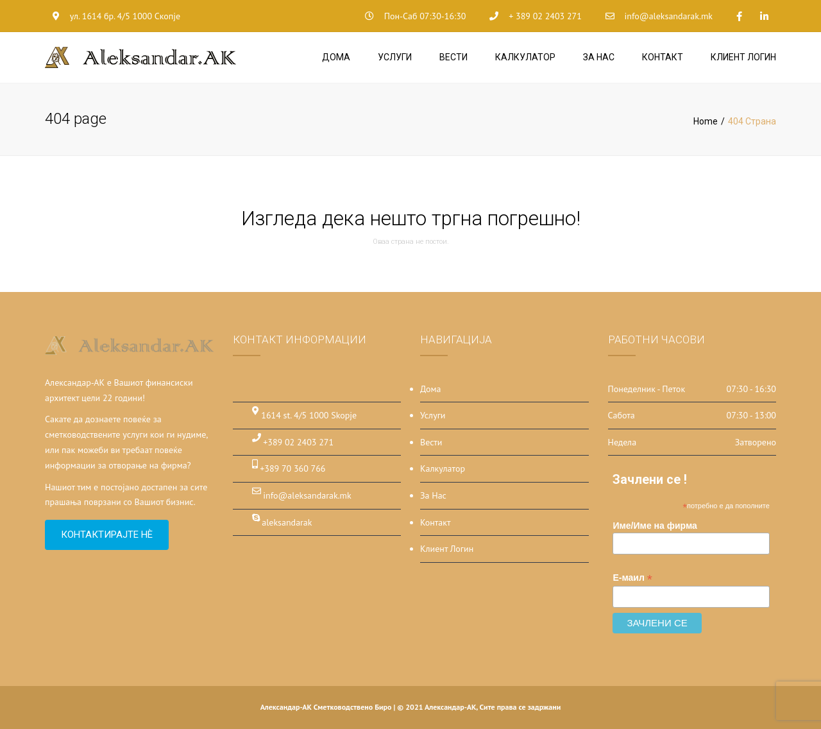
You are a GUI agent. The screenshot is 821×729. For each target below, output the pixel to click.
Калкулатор (525, 57)
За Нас (598, 57)
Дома (336, 57)
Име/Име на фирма (655, 525)
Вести (453, 57)
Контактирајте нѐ (107, 534)
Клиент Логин (743, 57)
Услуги (395, 57)
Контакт (662, 57)
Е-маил (632, 578)
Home (705, 121)
